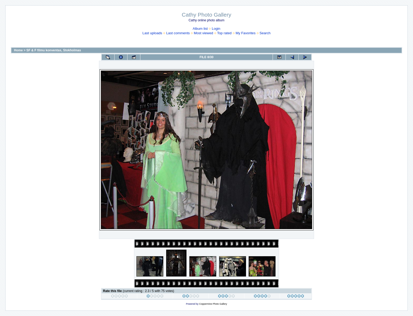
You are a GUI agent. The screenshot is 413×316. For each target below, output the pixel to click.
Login (216, 29)
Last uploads (152, 33)
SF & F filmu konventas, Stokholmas (53, 50)
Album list (200, 29)
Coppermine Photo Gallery (213, 304)
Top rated (224, 33)
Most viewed (203, 33)
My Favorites (245, 33)
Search (265, 33)
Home (18, 50)
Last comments (178, 33)
